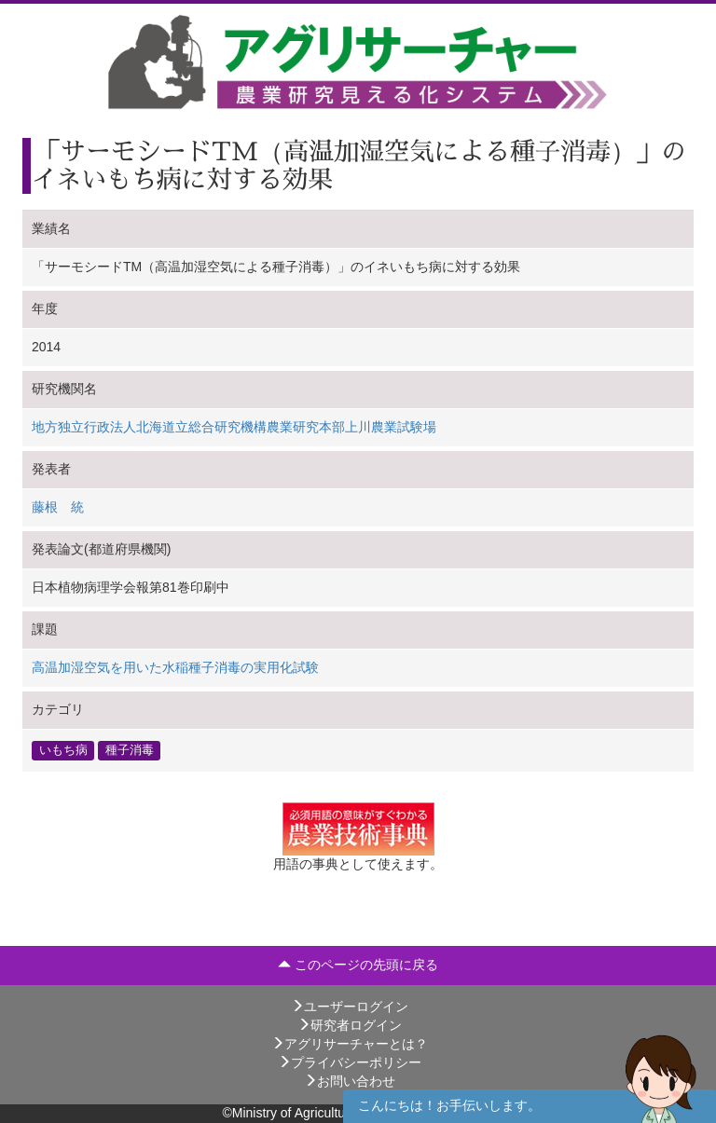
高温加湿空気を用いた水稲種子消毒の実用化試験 (175, 667)
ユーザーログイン (349, 1006)
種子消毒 (129, 750)
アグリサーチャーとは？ (349, 1043)
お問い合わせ (349, 1081)
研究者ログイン (349, 1025)
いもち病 (63, 750)
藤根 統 (58, 507)
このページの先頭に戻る (358, 964)
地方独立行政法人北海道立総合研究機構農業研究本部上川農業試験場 (234, 426)
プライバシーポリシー (349, 1062)
